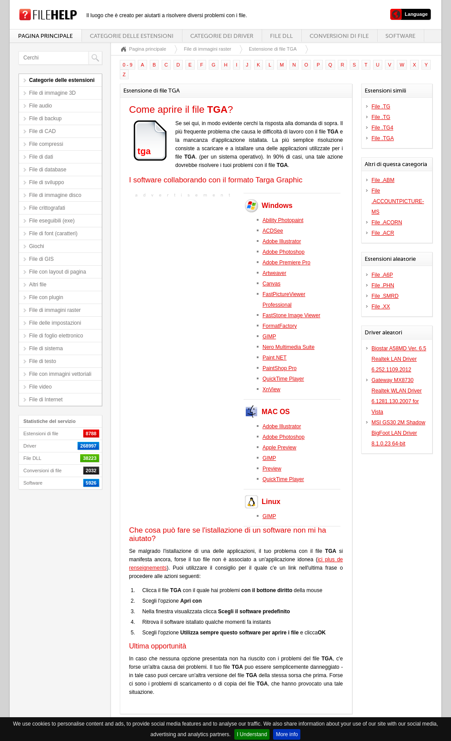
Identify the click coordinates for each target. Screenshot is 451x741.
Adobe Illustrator (281, 241)
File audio (40, 106)
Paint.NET (274, 358)
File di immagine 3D (52, 93)
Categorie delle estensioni (132, 36)
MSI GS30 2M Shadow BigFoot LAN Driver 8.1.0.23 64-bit (398, 433)
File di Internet (46, 399)
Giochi (36, 246)
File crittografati (47, 208)
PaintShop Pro (279, 368)
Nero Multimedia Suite (288, 347)
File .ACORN (387, 222)
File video (40, 387)
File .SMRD (385, 296)
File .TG (381, 107)
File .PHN (383, 285)
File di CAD (42, 131)
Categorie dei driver (221, 36)
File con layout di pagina (57, 272)
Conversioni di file (339, 36)
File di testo (42, 361)
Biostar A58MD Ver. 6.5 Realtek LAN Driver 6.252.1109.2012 (399, 359)
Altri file (37, 285)
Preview (271, 469)
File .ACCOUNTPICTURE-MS (398, 201)
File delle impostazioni (55, 323)
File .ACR (383, 233)
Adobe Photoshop (283, 252)
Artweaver (274, 273)
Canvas (271, 284)
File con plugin (46, 297)
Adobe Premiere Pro (286, 262)
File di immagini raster (55, 310)
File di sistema (46, 348)
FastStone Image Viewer (291, 315)
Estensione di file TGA (273, 49)
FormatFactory (279, 326)
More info (287, 734)
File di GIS (41, 259)
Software (400, 36)
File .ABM (383, 180)
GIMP (269, 336)
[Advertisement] (184, 255)
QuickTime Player (283, 379)
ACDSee (272, 231)
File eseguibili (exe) (51, 221)
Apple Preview (279, 448)
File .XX (381, 307)
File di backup (45, 118)
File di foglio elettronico (56, 336)
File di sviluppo (46, 182)
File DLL (281, 36)
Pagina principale (45, 36)
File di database (48, 170)
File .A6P (382, 275)
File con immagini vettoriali (60, 374)
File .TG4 (382, 128)
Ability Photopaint (282, 220)
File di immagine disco (55, 195)
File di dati (41, 157)
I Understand (252, 734)
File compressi (46, 144)
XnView (271, 389)
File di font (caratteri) (53, 233)
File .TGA (383, 138)
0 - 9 (128, 64)
